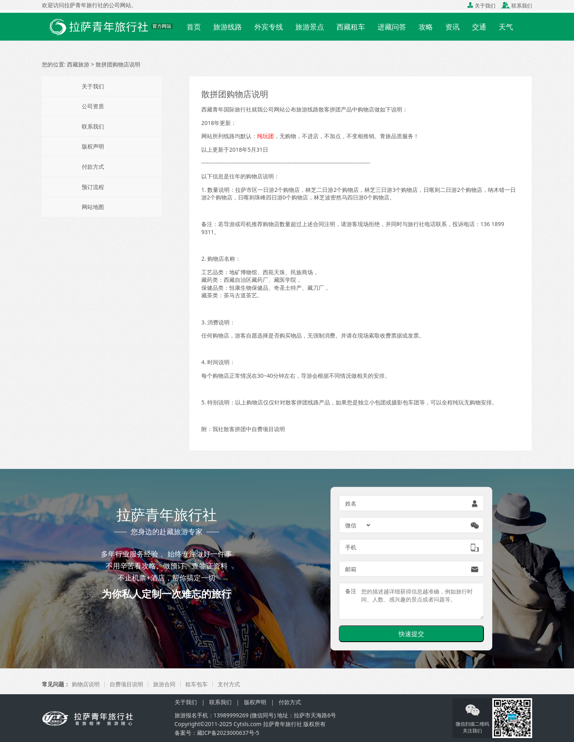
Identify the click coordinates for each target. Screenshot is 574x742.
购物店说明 (86, 684)
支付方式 (229, 684)
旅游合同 (164, 684)
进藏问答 (391, 26)
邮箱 (350, 569)
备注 (350, 591)
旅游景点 (309, 26)
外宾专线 (268, 26)
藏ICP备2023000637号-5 (228, 732)
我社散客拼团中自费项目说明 (248, 429)
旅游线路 (227, 26)
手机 (350, 547)
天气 (506, 26)
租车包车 (196, 684)
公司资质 (93, 106)
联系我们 (516, 5)
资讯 (452, 26)
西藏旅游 (78, 64)
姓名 (350, 503)
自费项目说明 (126, 684)
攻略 (426, 26)
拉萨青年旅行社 (282, 724)
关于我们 (481, 5)
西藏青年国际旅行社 (226, 109)
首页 (194, 26)
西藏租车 (350, 26)
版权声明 (93, 146)
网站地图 (93, 207)
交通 (479, 26)
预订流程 (93, 187)
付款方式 (93, 166)
